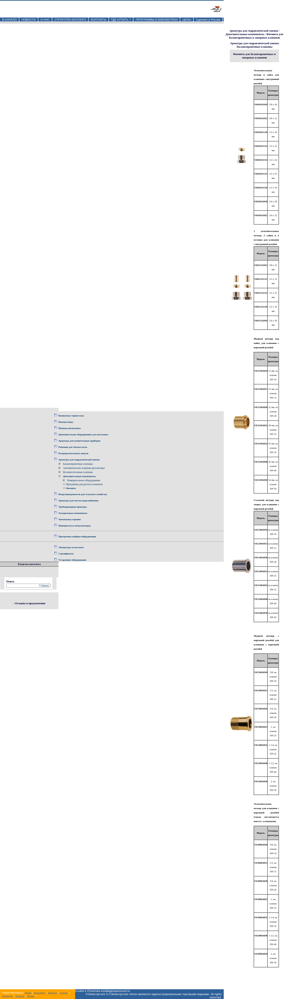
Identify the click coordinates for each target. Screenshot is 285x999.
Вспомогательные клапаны (78, 472)
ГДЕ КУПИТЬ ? (121, 19)
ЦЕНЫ (186, 19)
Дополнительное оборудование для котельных (83, 434)
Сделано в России (208, 19)
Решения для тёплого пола (72, 447)
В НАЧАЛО (9, 19)
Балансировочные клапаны (78, 463)
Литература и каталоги (71, 547)
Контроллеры (65, 422)
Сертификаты (66, 553)
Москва (30, 996)
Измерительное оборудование (83, 480)
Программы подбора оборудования (77, 536)
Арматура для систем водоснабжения (78, 500)
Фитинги (71, 488)
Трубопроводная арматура (72, 506)
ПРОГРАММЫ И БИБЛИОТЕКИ (157, 19)
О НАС (45, 19)
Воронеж (52, 992)
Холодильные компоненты (72, 513)
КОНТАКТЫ (98, 19)
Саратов (64, 992)
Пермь (28, 992)
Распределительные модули (73, 453)
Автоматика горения (69, 519)
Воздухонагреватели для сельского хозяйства (82, 494)
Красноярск (40, 992)
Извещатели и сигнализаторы (74, 525)
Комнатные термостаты (71, 415)
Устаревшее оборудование (72, 560)
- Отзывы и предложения (29, 603)
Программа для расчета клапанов (84, 484)
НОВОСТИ (28, 19)
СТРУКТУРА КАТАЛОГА (70, 19)
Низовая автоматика (69, 428)
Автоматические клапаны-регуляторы (84, 468)
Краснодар (7, 996)
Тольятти (19, 996)
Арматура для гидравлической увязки (79, 459)
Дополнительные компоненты (79, 476)
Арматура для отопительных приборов (79, 440)
